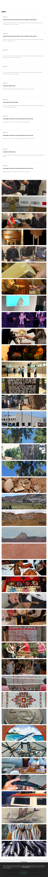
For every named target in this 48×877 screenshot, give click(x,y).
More (45, 17)
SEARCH (41, 3)
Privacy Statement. (26, 866)
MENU (45, 3)
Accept (23, 873)
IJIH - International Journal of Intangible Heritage (10, 3)
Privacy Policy (24, 861)
